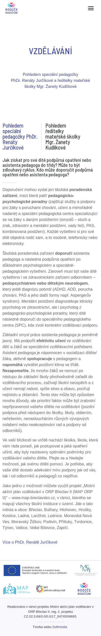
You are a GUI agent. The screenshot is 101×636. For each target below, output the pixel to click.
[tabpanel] (50, 351)
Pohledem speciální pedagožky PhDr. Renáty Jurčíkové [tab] (20, 136)
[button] (90, 8)
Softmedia (59, 627)
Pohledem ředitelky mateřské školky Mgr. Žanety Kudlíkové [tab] (62, 136)
